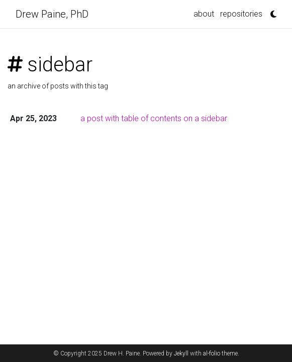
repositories (241, 14)
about (203, 14)
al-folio (211, 353)
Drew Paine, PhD (52, 14)
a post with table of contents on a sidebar (153, 118)
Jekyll (181, 353)
